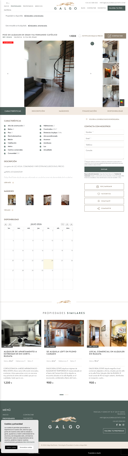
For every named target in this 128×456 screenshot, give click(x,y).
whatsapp (104, 201)
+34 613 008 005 (91, 3)
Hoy (63, 224)
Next (91, 73)
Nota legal (61, 445)
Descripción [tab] (38, 111)
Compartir (104, 208)
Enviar (104, 169)
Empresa (7, 10)
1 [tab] (62, 394)
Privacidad (69, 445)
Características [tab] (13, 111)
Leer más (9, 183)
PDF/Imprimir (104, 186)
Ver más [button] (8, 210)
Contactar (91, 8)
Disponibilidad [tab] (115, 111)
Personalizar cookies (26, 447)
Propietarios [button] (28, 6)
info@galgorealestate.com (112, 3)
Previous (6, 73)
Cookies (76, 445)
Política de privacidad (92, 163)
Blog (83, 8)
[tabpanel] (21, 355)
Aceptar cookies (11, 447)
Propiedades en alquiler (94, 453)
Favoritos (102, 8)
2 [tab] (66, 394)
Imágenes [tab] (64, 111)
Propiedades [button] (16, 6)
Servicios (39, 6)
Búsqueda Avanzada (34, 16)
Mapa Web (83, 445)
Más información (29, 442)
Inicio (6, 6)
